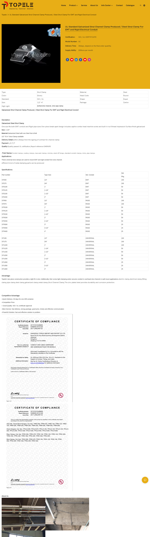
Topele (4, 15)
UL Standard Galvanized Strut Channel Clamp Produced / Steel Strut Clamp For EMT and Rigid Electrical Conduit (53, 15)
